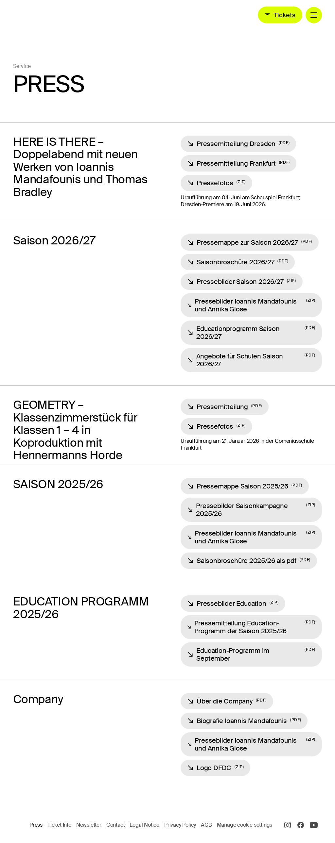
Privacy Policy (180, 824)
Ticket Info (59, 824)
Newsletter (88, 824)
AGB (206, 824)
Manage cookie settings (245, 824)
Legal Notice (144, 824)
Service (22, 66)
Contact (115, 824)
